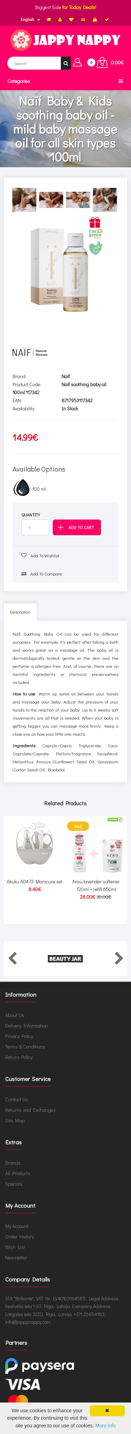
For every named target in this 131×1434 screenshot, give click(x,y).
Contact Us (16, 1099)
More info (105, 1425)
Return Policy (18, 1057)
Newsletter (16, 1257)
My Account (17, 1226)
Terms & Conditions (25, 1046)
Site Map (14, 1120)
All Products (17, 1173)
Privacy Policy (19, 1036)
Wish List (15, 1247)
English (27, 19)
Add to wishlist (40, 555)
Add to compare (41, 574)
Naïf (65, 376)
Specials (14, 1183)
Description (20, 612)
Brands (13, 1162)
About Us (14, 1015)
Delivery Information (26, 1025)
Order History (19, 1236)
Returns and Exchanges (30, 1110)
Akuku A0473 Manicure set (35, 881)
